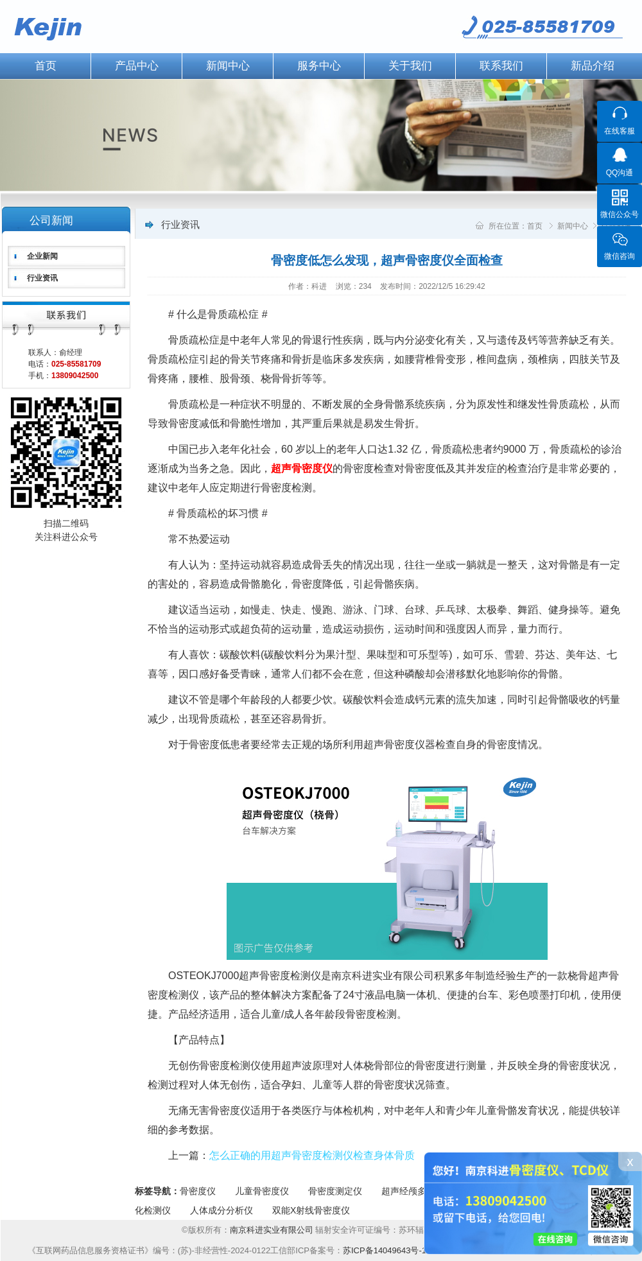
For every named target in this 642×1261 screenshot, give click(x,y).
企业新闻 (42, 256)
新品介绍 (592, 66)
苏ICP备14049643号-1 (384, 1250)
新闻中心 (228, 66)
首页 (534, 226)
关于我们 (410, 66)
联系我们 (501, 66)
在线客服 (619, 130)
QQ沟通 (620, 172)
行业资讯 (42, 278)
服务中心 (319, 66)
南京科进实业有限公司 (273, 1230)
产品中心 (137, 66)
